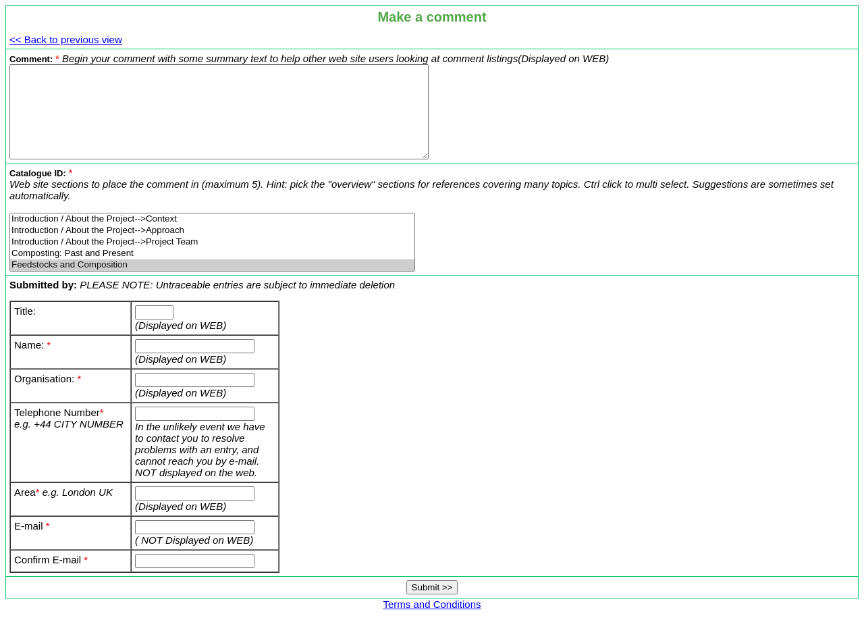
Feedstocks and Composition (212, 283)
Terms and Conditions (432, 622)
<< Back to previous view (65, 39)
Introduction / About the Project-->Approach (212, 249)
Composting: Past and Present (212, 272)
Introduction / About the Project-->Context (212, 237)
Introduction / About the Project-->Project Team (212, 260)
